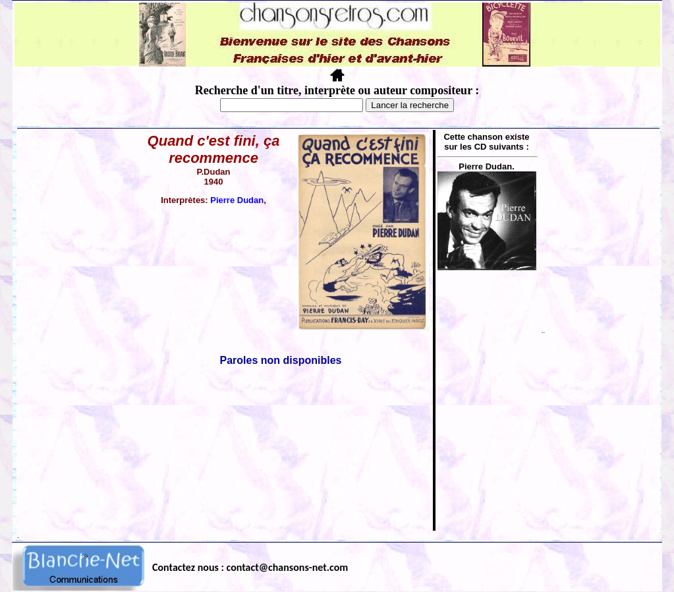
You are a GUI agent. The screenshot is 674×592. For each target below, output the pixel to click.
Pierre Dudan (237, 200)
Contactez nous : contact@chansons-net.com (250, 567)
